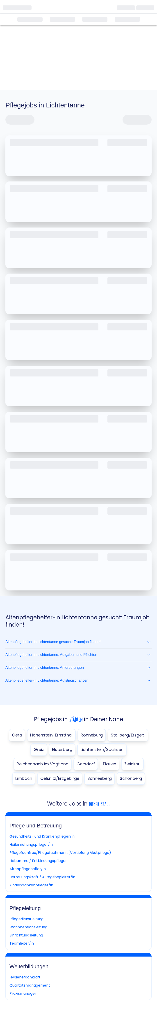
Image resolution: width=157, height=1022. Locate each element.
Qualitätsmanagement (29, 985)
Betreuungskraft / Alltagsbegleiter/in (42, 877)
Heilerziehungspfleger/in (31, 844)
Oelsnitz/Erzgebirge (59, 778)
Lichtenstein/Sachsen (101, 749)
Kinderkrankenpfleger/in (31, 885)
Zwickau (132, 764)
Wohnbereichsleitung (28, 927)
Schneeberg (99, 778)
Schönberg (131, 778)
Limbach (23, 778)
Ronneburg (92, 735)
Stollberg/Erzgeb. (128, 735)
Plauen (109, 764)
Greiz (39, 749)
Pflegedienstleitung (26, 919)
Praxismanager (22, 993)
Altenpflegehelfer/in (27, 868)
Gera (17, 735)
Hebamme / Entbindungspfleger (38, 860)
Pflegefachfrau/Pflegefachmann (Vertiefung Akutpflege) (60, 852)
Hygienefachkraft (25, 977)
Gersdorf (86, 764)
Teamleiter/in (21, 943)
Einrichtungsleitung (26, 935)
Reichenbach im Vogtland (42, 764)
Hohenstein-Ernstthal (51, 735)
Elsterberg (62, 749)
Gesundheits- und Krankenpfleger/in (42, 836)
